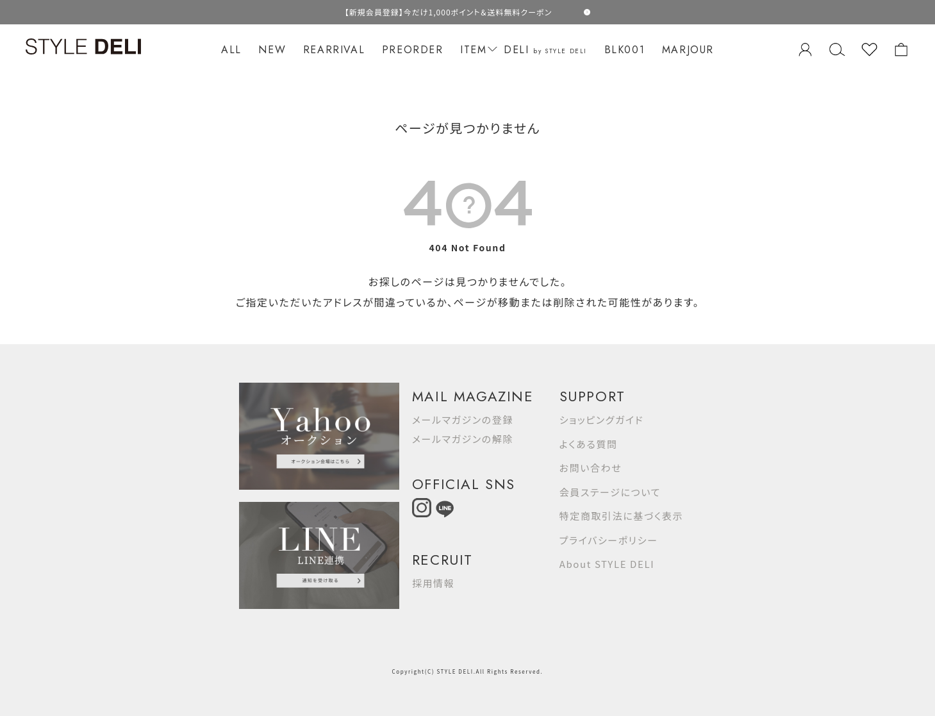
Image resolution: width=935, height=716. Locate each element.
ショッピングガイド (601, 419)
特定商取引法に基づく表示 (621, 515)
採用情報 (433, 583)
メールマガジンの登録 (462, 419)
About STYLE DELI (606, 563)
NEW (272, 49)
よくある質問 (588, 444)
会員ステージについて (610, 492)
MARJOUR (688, 49)
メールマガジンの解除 (462, 438)
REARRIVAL (334, 49)
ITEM (476, 49)
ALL (231, 49)
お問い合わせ (590, 467)
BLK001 (624, 49)
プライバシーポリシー (608, 540)
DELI (545, 49)
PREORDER (412, 49)
